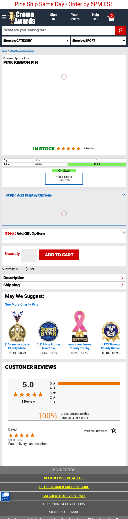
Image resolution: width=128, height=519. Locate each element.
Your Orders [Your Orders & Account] (74, 17)
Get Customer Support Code (64, 487)
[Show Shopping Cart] (110, 17)
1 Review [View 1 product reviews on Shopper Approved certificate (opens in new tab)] (34, 401)
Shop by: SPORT (83, 40)
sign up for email (64, 512)
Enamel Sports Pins (22, 50)
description (13, 278)
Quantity (12, 253)
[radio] (85, 383)
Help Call (95, 17)
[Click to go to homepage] (22, 17)
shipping (11, 285)
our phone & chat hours (64, 504)
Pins (4, 50)
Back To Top (64, 470)
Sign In (53, 17)
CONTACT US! (73, 478)
